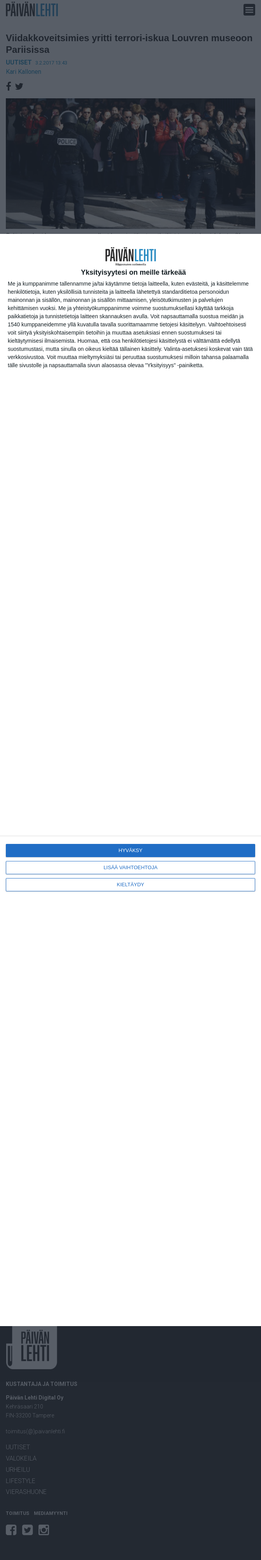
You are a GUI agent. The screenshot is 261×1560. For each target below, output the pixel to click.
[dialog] (130, 780)
